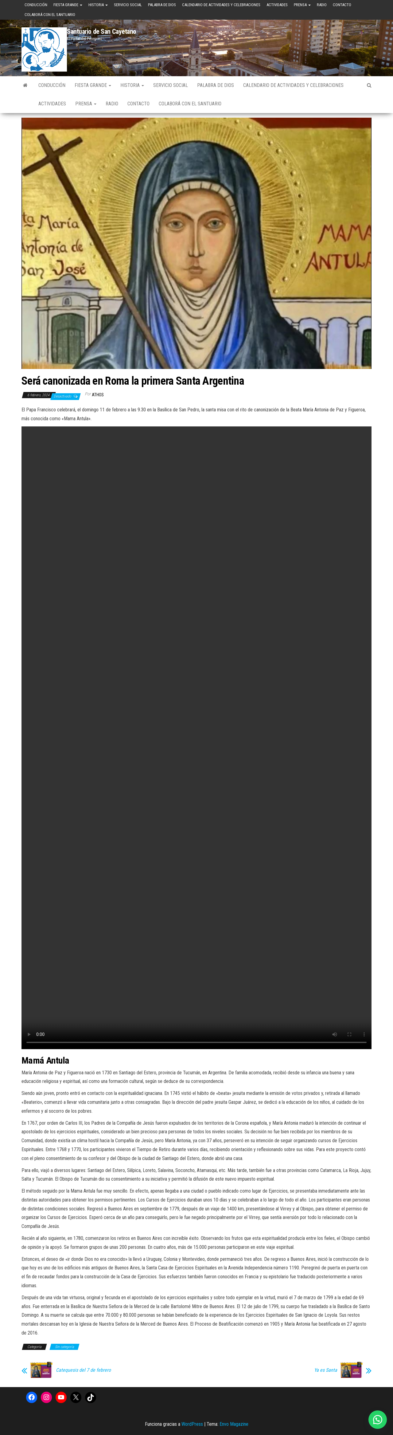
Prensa (302, 4)
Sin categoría (64, 1347)
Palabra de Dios (162, 4)
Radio (322, 4)
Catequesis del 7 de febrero (83, 1370)
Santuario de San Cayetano (101, 31)
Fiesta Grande (67, 4)
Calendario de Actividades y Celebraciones (221, 4)
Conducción (36, 4)
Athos (98, 394)
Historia (98, 4)
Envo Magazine (234, 1424)
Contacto (342, 4)
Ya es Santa (325, 1370)
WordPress (192, 1424)
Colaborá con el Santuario (50, 14)
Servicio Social (128, 4)
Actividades (277, 4)
